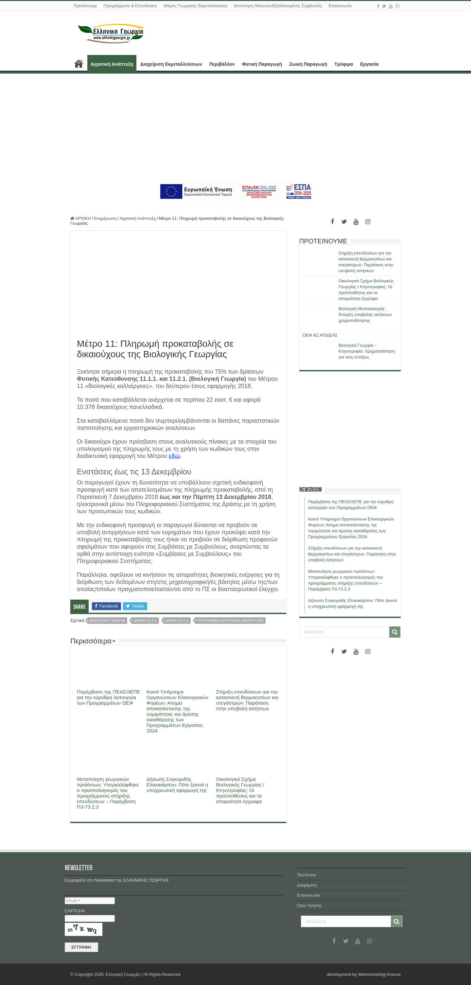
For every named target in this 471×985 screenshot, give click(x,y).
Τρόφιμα (343, 64)
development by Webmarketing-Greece (364, 974)
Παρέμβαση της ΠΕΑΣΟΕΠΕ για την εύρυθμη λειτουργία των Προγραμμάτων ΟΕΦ (108, 697)
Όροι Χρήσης (309, 905)
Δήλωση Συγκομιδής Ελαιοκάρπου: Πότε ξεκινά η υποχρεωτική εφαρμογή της (177, 784)
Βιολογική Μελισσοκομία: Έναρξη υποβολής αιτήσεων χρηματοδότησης (365, 314)
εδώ (174, 456)
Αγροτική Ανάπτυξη (112, 64)
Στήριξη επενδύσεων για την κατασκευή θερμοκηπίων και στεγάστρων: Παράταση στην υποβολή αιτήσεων (247, 700)
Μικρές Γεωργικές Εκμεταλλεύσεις (195, 5)
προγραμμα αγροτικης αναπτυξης (230, 621)
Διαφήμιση (307, 885)
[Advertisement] (235, 127)
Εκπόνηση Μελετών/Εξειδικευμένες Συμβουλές (278, 5)
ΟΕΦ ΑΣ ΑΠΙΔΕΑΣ (320, 335)
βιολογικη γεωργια (107, 621)
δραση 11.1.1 (145, 621)
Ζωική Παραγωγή (308, 64)
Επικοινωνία (340, 5)
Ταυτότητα (306, 874)
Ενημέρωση (105, 218)
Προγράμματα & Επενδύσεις (130, 5)
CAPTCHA (76, 910)
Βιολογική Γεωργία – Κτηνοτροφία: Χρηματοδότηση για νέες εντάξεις (367, 351)
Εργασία (369, 64)
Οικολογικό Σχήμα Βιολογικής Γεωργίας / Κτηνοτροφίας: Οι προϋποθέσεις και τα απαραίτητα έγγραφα (240, 790)
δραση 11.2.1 (177, 621)
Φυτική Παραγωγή (262, 64)
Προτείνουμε (85, 5)
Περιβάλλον (222, 64)
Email (73, 900)
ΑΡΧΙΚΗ (78, 63)
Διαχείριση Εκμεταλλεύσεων (171, 64)
